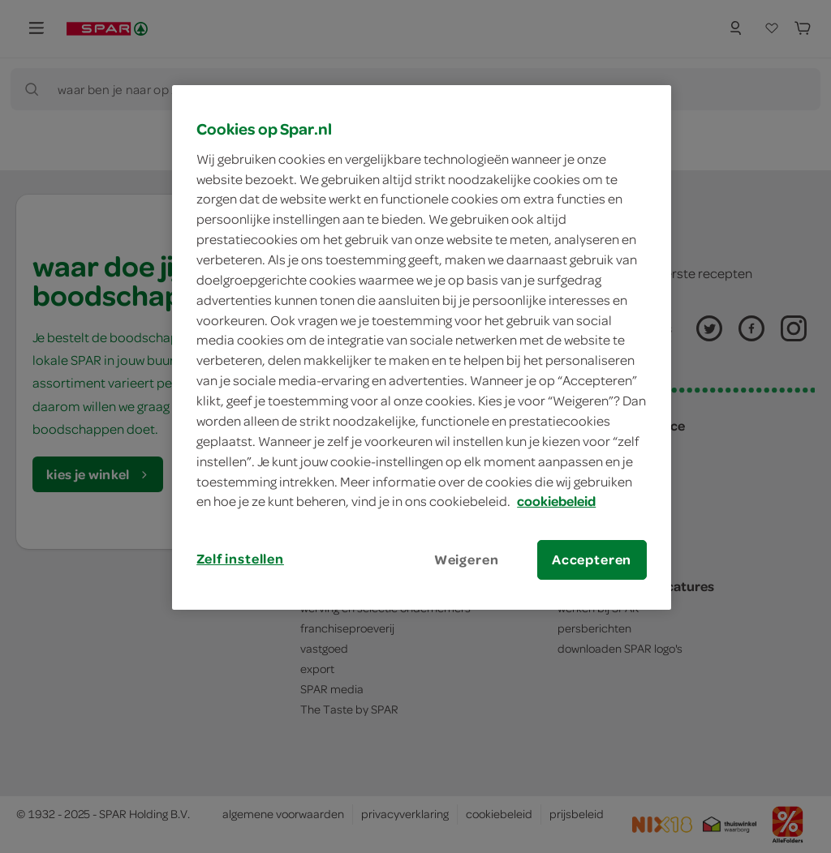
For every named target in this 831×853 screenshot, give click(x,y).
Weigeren (466, 559)
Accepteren (591, 559)
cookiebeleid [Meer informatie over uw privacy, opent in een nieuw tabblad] (556, 501)
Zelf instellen (240, 559)
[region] (421, 347)
